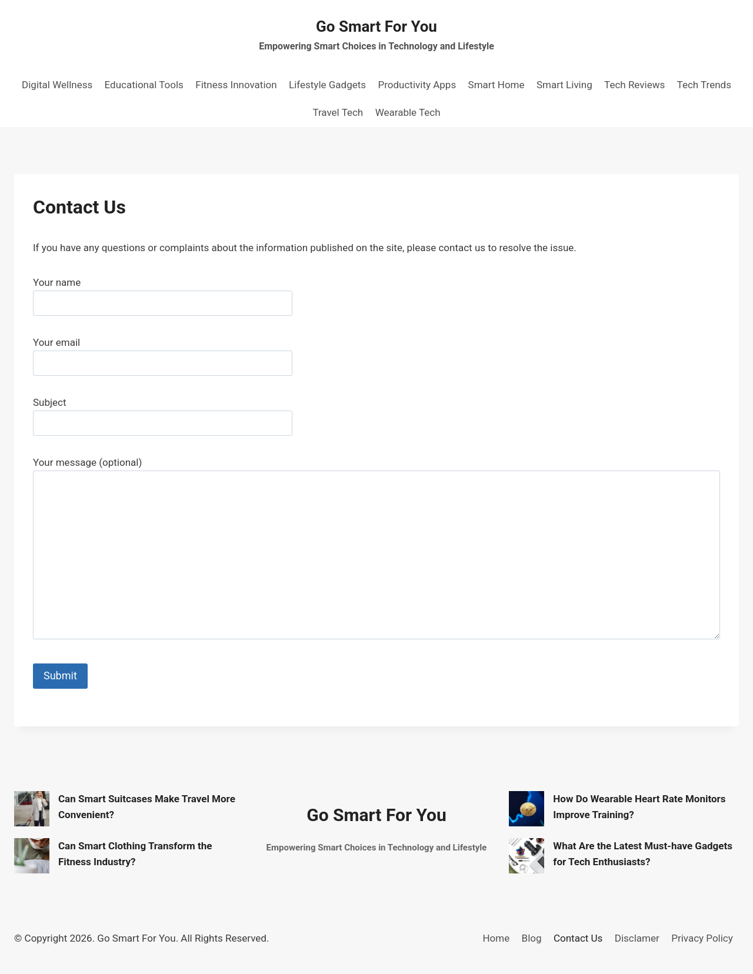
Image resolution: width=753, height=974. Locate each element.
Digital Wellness (57, 85)
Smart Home (496, 85)
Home (495, 938)
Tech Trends (704, 85)
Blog (532, 938)
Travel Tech (337, 112)
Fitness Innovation (235, 85)
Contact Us (578, 938)
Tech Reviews (634, 85)
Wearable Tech (408, 112)
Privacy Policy (702, 938)
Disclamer (637, 938)
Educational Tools (144, 85)
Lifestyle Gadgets (327, 85)
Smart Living (564, 85)
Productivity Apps (417, 85)
